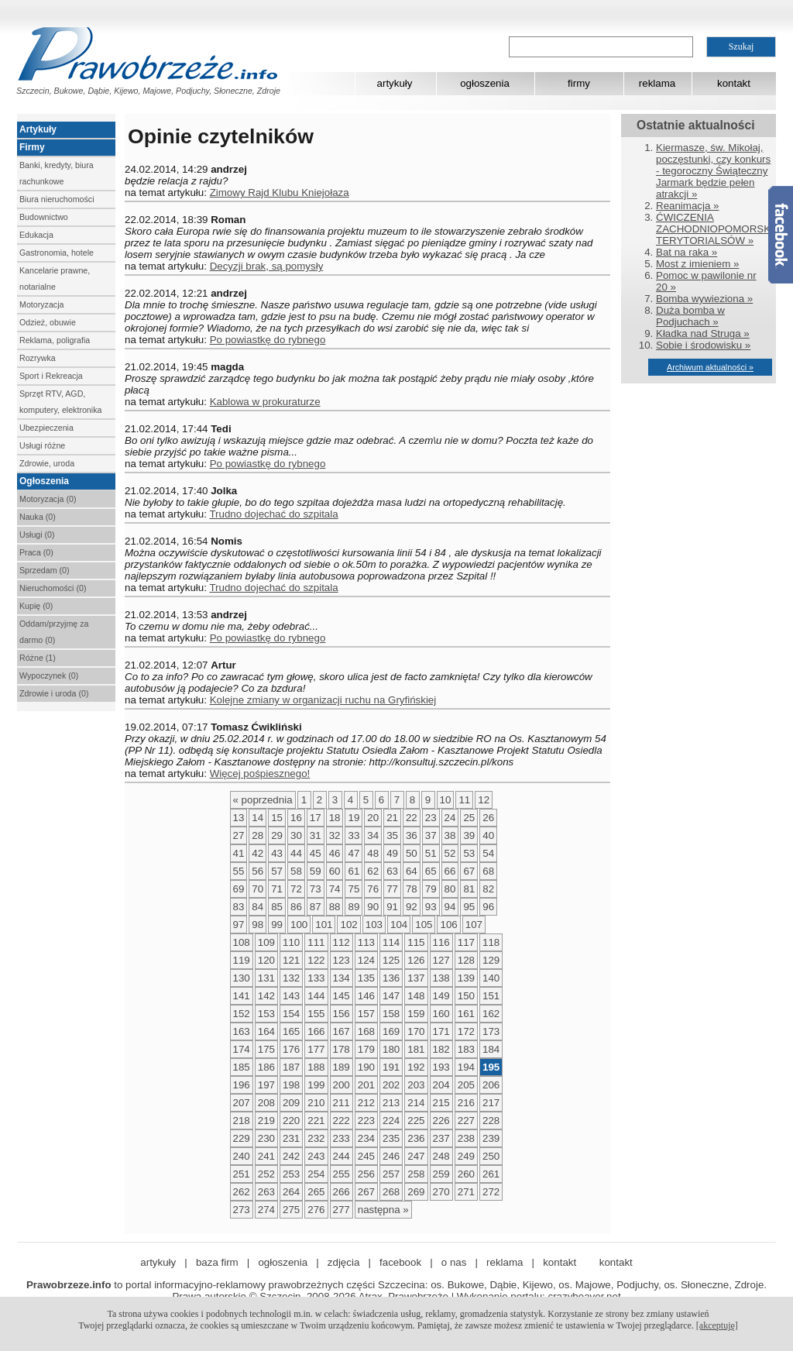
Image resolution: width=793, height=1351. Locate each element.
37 (431, 835)
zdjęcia (344, 1262)
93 (431, 907)
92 (411, 907)
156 (341, 1013)
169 (391, 1031)
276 (315, 1209)
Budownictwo (43, 217)
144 (315, 996)
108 (241, 942)
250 (490, 1156)
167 (341, 1031)
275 (291, 1209)
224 (391, 1120)
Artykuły (38, 129)
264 (291, 1192)
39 (469, 835)
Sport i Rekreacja (51, 375)
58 (296, 871)
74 (335, 889)
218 (241, 1120)
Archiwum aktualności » (710, 367)
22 (411, 817)
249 (466, 1156)
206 (490, 1085)
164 (266, 1031)
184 (490, 1049)
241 (266, 1156)
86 (296, 907)
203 (415, 1085)
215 (441, 1103)
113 (366, 942)
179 (366, 1049)
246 (391, 1156)
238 (466, 1138)
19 (353, 817)
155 (315, 1013)
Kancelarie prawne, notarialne (54, 278)
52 (450, 853)
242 (291, 1156)
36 (411, 835)
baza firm (217, 1262)
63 (392, 871)
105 (423, 924)
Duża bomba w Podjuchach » (690, 316)
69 (239, 889)
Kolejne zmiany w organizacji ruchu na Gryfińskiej (323, 700)
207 (241, 1103)
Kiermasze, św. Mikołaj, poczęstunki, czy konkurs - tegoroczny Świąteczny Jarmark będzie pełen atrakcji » (713, 171)
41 (239, 853)
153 (266, 1013)
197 (266, 1085)
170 (415, 1031)
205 (466, 1085)
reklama (657, 83)
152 (241, 1013)
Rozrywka (37, 358)
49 (392, 853)
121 (291, 960)
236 (415, 1138)
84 (257, 907)
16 (296, 817)
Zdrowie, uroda (46, 463)
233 (341, 1138)
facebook (400, 1262)
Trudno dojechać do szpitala (273, 514)
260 (466, 1174)
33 (353, 835)
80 (450, 889)
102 (348, 924)
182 (441, 1049)
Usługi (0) (37, 534)
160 (441, 1013)
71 (277, 889)
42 (257, 853)
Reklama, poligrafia (54, 340)
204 (441, 1085)
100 (298, 924)
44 (296, 853)
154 (291, 1013)
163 (241, 1031)
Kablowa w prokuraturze (265, 401)
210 (315, 1103)
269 (415, 1192)
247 (415, 1156)
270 (441, 1192)
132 (291, 978)
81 (469, 889)
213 (391, 1103)
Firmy (32, 147)
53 (469, 853)
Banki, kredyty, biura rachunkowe (56, 173)
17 (315, 817)
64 (411, 871)
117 (466, 942)
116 (441, 942)
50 (411, 853)
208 (266, 1103)
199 (315, 1085)
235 (391, 1138)
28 (257, 835)
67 (469, 871)
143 (291, 996)
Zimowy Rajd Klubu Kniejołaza (279, 192)
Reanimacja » (687, 205)
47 (353, 853)
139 (466, 978)
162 (490, 1013)
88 (335, 907)
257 (391, 1174)
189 (341, 1067)
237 (441, 1138)
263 (266, 1192)
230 (266, 1138)
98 (257, 924)
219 (266, 1120)
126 (415, 960)
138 (441, 978)
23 (431, 817)
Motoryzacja (41, 304)
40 (488, 835)
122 (315, 960)
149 (441, 996)
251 (241, 1174)
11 (464, 800)
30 (296, 835)
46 (335, 853)
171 (441, 1031)
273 (241, 1209)
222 (341, 1120)
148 (415, 996)
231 (291, 1138)
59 (315, 871)
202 (391, 1085)
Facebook (780, 235)
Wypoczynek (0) (48, 675)
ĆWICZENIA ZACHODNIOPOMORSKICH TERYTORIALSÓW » (722, 228)
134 (341, 978)
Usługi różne (42, 445)
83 (239, 907)
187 (291, 1067)
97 (239, 924)
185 (241, 1067)
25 (469, 817)
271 (466, 1192)
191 (391, 1067)
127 (441, 960)
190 (366, 1067)
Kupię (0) (36, 605)
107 (473, 924)
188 (315, 1067)
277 (341, 1209)
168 (366, 1031)
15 (277, 817)
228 (490, 1120)
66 (450, 871)
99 (277, 924)
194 (466, 1067)
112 (341, 942)
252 (266, 1174)
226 (441, 1120)
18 (335, 817)
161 (466, 1013)
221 (315, 1120)
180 (391, 1049)
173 (490, 1031)
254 (315, 1174)
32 (335, 835)
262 (241, 1192)
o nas (454, 1262)
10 (445, 800)
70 (257, 889)
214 (415, 1103)
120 (266, 960)
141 (241, 996)
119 (241, 960)
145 (341, 996)
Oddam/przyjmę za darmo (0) (53, 632)
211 (341, 1103)
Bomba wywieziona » (704, 298)
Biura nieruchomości (56, 199)
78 (411, 889)
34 (373, 835)
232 (315, 1138)
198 (291, 1085)
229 (241, 1138)
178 (341, 1049)
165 (291, 1031)
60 (335, 871)
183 (466, 1049)
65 (431, 871)
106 (448, 924)
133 (315, 978)
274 (266, 1209)
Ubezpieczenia (46, 427)
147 (391, 996)
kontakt (733, 83)
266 (341, 1192)
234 (366, 1138)
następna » (383, 1209)
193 (441, 1067)
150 (466, 996)
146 (366, 996)
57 (277, 871)
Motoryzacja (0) (47, 499)
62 (373, 871)
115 (415, 942)
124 (366, 960)
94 (450, 907)
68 (488, 871)
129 (490, 960)
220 (291, 1120)
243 (315, 1156)
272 (490, 1192)
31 (315, 835)
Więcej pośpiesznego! (260, 773)
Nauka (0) (37, 516)
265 (315, 1192)
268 (391, 1192)
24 (450, 817)
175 (266, 1049)
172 (466, 1031)
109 (266, 942)
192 (415, 1067)
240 (241, 1156)
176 (291, 1049)
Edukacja (36, 234)
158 (391, 1013)
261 (490, 1174)
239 (490, 1138)
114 (391, 942)
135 (366, 978)
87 (315, 907)
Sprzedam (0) (44, 570)
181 (415, 1049)
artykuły (395, 83)
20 (373, 817)
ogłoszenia (485, 83)
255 (341, 1174)
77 (392, 889)
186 (266, 1067)
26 (488, 817)
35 (392, 835)
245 (366, 1156)
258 (415, 1174)
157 (366, 1013)
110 (291, 942)
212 (366, 1103)
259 (441, 1174)
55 (239, 871)
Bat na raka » (686, 252)
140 (490, 978)
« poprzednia (263, 800)
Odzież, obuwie (47, 322)
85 (277, 907)
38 (450, 835)
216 (466, 1103)
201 (366, 1085)
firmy (579, 83)
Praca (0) (36, 552)
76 (373, 889)
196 (241, 1085)
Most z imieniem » (697, 264)
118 (490, 942)
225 (415, 1120)
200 (341, 1085)
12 (483, 800)
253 (291, 1174)
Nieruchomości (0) (52, 588)
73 (315, 889)
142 (266, 996)
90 (373, 907)
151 (490, 996)
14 (257, 817)
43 (277, 853)
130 (241, 978)
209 (291, 1103)
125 (391, 960)
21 (392, 817)
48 (373, 853)
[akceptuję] (717, 1325)
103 (374, 924)
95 (469, 907)
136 (391, 978)
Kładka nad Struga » (703, 333)
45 (315, 853)
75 (353, 889)
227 (466, 1120)
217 (490, 1103)
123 (341, 960)
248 (441, 1156)
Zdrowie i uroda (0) (53, 693)
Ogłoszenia (44, 481)
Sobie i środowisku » (703, 345)
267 (366, 1192)
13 (239, 817)
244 (341, 1156)
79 (431, 889)
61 (353, 871)
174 (241, 1049)
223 (366, 1120)
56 (257, 871)
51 (431, 853)
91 (392, 907)
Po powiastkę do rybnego (268, 339)
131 (266, 978)
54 (488, 853)
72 (296, 889)
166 (315, 1031)
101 (323, 924)
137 (415, 978)
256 (366, 1174)
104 (398, 924)
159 (415, 1013)
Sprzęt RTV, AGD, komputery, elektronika (60, 401)
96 (488, 907)
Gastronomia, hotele (56, 252)
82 (488, 889)
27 (239, 835)
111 (315, 942)
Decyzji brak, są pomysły (267, 266)
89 (353, 907)
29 (277, 835)
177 (315, 1049)
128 (466, 960)
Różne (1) (37, 657)
